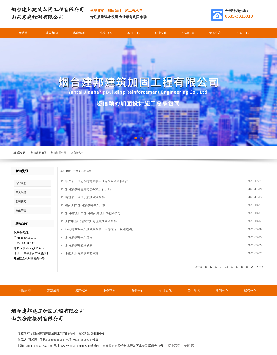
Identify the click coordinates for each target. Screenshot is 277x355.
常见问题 (21, 192)
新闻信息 (86, 171)
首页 (75, 171)
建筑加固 (52, 33)
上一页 (198, 266)
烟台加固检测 (58, 152)
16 (232, 266)
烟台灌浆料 (77, 152)
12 (211, 266)
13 (216, 266)
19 (247, 266)
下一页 (260, 266)
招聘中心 (243, 33)
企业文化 (161, 33)
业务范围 (106, 33)
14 (221, 266)
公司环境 (188, 33)
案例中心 (133, 33)
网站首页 (24, 33)
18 (242, 266)
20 (252, 266)
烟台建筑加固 (39, 152)
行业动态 (21, 183)
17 (237, 266)
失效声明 (21, 210)
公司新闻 (21, 201)
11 (206, 266)
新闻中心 (215, 33)
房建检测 (79, 33)
